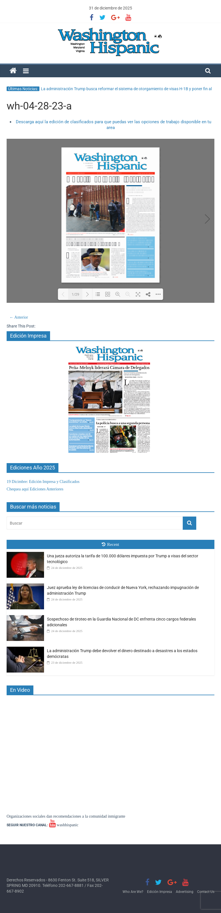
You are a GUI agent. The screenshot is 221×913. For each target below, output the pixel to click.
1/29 (75, 294)
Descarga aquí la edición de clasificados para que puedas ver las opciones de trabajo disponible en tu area (113, 124)
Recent (110, 544)
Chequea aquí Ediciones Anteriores (35, 489)
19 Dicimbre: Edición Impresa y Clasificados (43, 481)
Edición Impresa (159, 892)
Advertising (184, 892)
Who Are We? (133, 892)
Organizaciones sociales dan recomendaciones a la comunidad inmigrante (66, 816)
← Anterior (18, 317)
